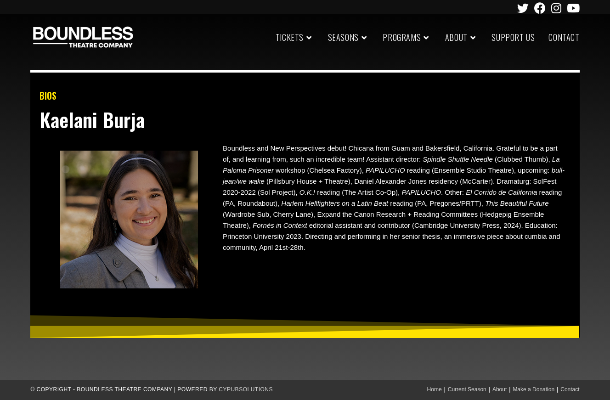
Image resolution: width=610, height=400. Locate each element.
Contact (569, 389)
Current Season (467, 389)
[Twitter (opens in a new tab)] (522, 8)
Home (434, 389)
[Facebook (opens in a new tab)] (539, 8)
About (499, 389)
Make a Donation (533, 389)
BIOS (48, 95)
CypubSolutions (246, 389)
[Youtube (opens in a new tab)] (572, 8)
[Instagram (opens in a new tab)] (556, 8)
